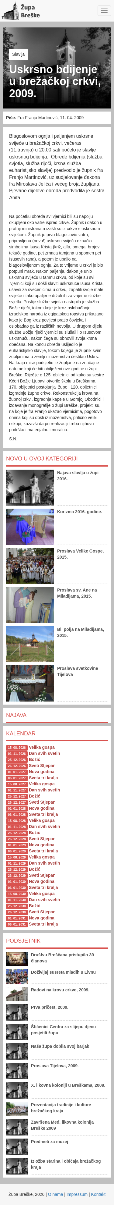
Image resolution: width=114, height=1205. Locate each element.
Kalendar (21, 733)
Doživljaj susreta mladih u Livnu (63, 972)
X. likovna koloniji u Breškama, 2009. (68, 1085)
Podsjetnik (23, 941)
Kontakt (98, 1194)
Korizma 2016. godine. (79, 511)
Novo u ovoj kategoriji (42, 459)
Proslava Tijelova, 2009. (55, 1065)
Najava (16, 715)
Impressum (77, 1194)
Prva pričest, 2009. (49, 1007)
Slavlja (18, 54)
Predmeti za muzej (49, 1141)
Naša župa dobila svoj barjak (60, 1046)
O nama (55, 1194)
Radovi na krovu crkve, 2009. (60, 989)
